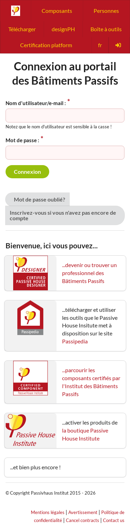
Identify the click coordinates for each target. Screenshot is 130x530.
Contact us (113, 520)
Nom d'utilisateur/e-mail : (36, 103)
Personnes (106, 10)
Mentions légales (47, 512)
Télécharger (22, 29)
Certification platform (46, 45)
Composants (57, 10)
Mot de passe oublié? (39, 199)
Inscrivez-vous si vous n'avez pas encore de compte (63, 215)
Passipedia (75, 341)
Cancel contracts (82, 520)
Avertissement (82, 512)
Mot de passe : (22, 140)
